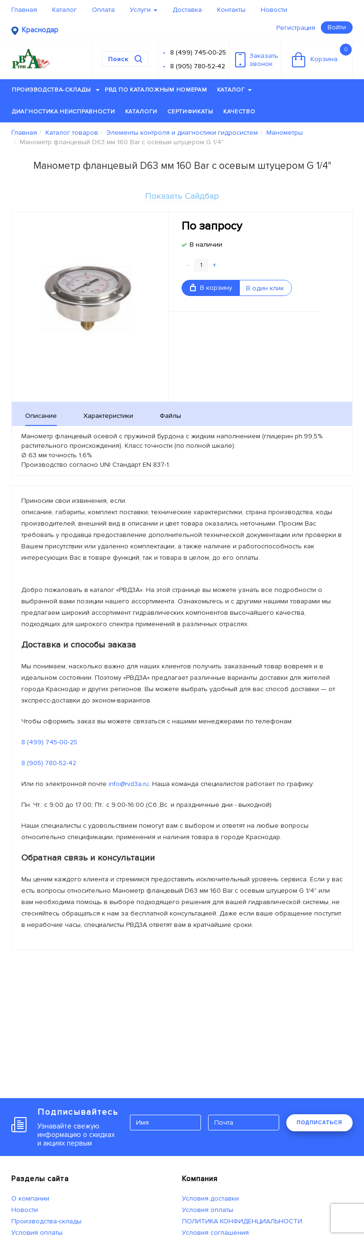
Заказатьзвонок (256, 60)
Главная (24, 10)
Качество (239, 111)
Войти (337, 27)
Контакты (231, 10)
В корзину (211, 288)
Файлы (170, 416)
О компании (30, 1198)
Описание (41, 416)
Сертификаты (190, 111)
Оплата (103, 10)
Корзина (322, 55)
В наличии (206, 244)
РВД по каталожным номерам (156, 89)
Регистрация (295, 28)
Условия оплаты (37, 1233)
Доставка (187, 10)
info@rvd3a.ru (129, 784)
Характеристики (108, 416)
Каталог (64, 10)
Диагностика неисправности (63, 111)
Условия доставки (210, 1198)
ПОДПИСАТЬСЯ (319, 1122)
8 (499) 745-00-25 (198, 52)
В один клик (265, 288)
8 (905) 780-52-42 (197, 66)
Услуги (143, 10)
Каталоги (141, 111)
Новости (274, 10)
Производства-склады (56, 89)
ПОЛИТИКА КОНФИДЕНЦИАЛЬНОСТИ (242, 1221)
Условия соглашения (215, 1233)
